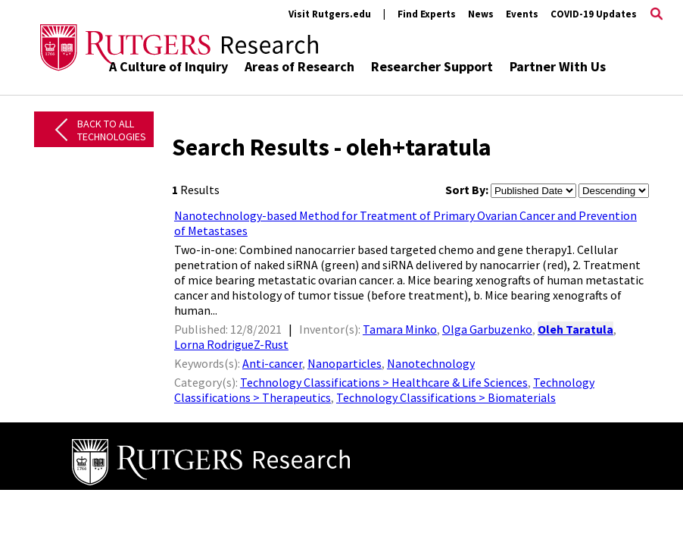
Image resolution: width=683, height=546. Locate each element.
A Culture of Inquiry (168, 66)
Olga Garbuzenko (487, 329)
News (481, 14)
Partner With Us (558, 66)
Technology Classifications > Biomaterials (446, 397)
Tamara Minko (400, 329)
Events (522, 14)
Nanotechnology (431, 363)
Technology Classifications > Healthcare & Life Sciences (384, 382)
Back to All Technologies (111, 130)
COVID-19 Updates (593, 14)
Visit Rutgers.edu (329, 14)
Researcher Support (432, 66)
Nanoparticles (344, 363)
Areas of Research (299, 66)
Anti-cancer (272, 363)
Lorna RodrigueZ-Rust (231, 344)
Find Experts (427, 14)
